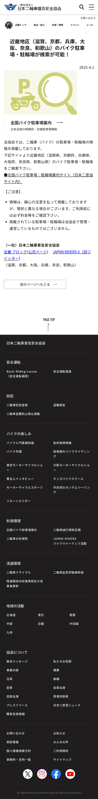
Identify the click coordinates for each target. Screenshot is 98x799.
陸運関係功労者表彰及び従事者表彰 (24, 583)
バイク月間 (14, 451)
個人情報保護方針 (18, 751)
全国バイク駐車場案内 (21, 530)
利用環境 (13, 520)
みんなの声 (60, 742)
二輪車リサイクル (18, 572)
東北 (41, 615)
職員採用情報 (15, 714)
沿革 (9, 679)
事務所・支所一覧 (18, 759)
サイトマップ (62, 759)
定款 (9, 687)
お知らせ (59, 733)
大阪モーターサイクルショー (71, 467)
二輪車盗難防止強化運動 (23, 414)
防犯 (10, 395)
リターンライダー (18, 501)
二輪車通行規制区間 (67, 530)
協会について (17, 652)
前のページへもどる (35, 284)
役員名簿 (12, 696)
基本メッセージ (17, 661)
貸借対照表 (60, 696)
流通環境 (13, 563)
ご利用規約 (60, 751)
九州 (9, 632)
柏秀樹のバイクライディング (71, 453)
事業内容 (12, 670)
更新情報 (12, 742)
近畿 (41, 623)
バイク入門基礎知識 (20, 443)
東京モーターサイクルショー (24, 467)
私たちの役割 (62, 661)
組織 (56, 679)
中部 (9, 623)
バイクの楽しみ (18, 433)
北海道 (11, 615)
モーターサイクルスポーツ (24, 487)
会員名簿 (59, 687)
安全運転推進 (62, 371)
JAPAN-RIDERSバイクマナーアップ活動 (70, 540)
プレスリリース (17, 705)
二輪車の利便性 (17, 538)
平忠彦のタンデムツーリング (71, 489)
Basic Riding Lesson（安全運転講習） (21, 373)
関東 (72, 615)
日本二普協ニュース (67, 705)
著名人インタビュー (20, 478)
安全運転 (13, 362)
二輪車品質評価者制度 (68, 572)
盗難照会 (59, 405)
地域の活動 (15, 605)
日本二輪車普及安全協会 (26, 342)
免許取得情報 (62, 443)
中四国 (74, 623)
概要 (56, 670)
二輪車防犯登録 (17, 405)
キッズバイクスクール (68, 478)
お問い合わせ (88, 18)
